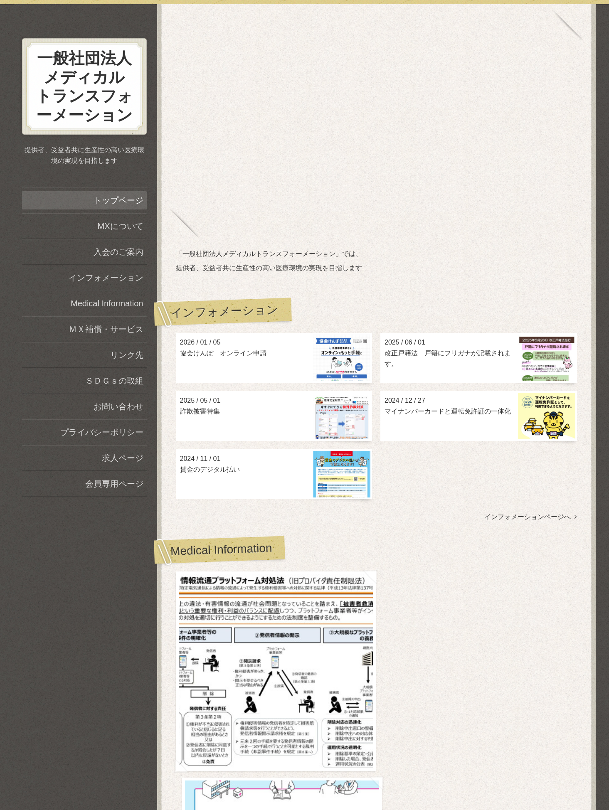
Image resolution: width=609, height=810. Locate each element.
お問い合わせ (118, 406)
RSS (378, 781)
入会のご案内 (118, 251)
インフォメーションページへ (530, 516)
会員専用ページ (114, 483)
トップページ (118, 200)
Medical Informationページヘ (531, 648)
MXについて (120, 226)
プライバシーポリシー (101, 432)
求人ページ (122, 458)
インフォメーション (106, 277)
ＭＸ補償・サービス (106, 329)
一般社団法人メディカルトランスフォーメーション (376, 745)
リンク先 (126, 354)
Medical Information (107, 303)
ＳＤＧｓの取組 (114, 380)
